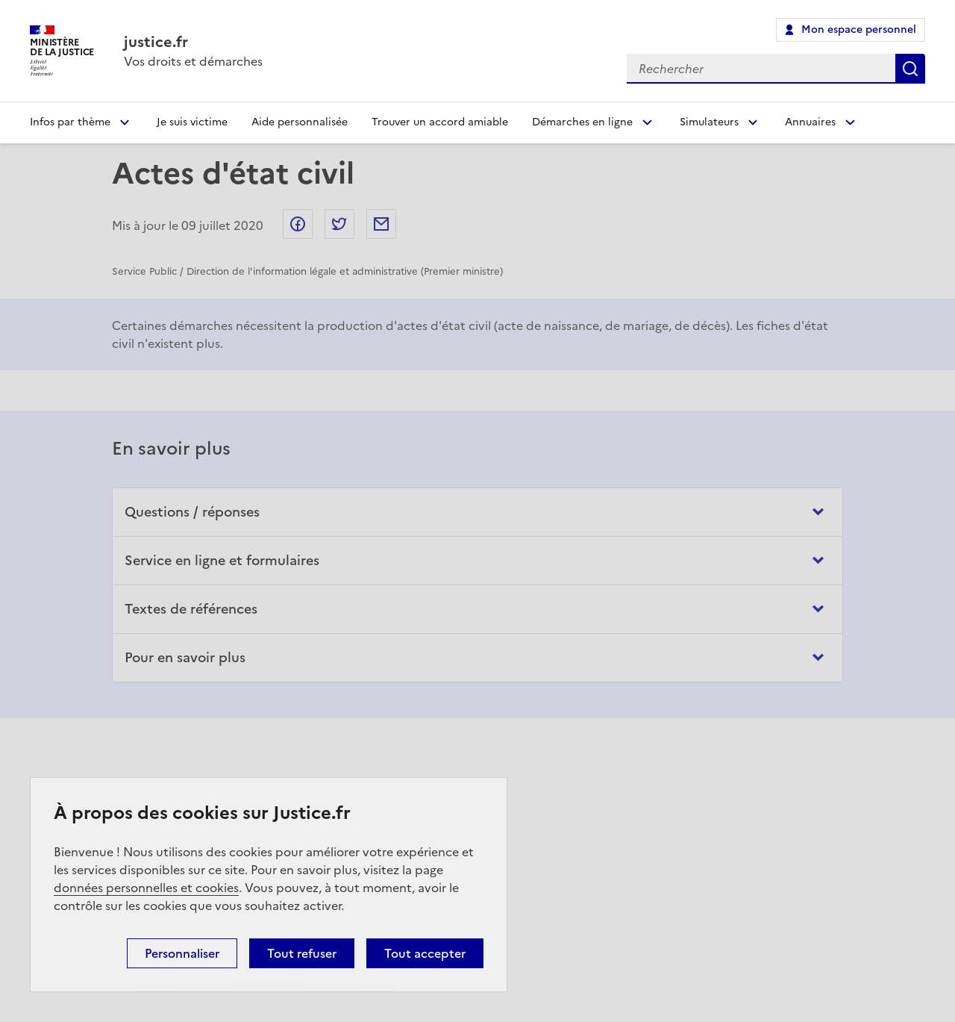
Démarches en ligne (582, 122)
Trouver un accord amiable (440, 122)
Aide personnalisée (299, 122)
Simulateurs (709, 122)
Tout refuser (301, 953)
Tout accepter (425, 953)
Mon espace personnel (858, 29)
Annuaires (810, 122)
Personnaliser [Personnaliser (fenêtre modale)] (182, 953)
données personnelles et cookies (146, 888)
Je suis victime (192, 122)
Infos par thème (70, 122)
